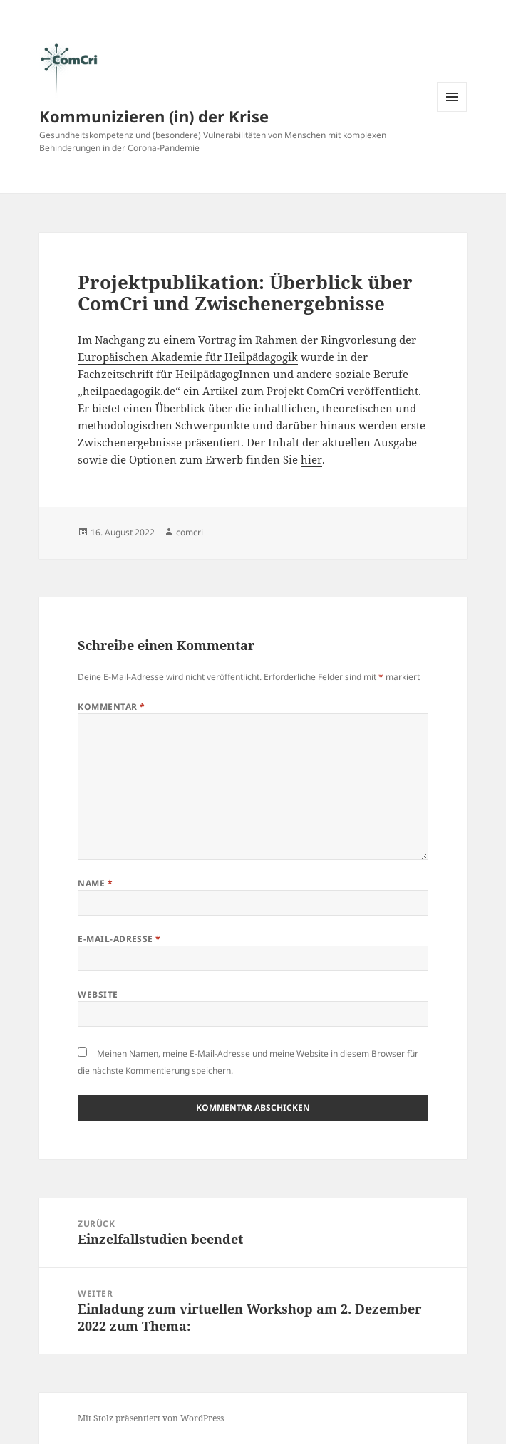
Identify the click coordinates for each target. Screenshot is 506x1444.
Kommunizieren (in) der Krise (154, 116)
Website (98, 994)
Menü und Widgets (452, 111)
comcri (189, 532)
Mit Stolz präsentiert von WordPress (151, 1418)
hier (311, 459)
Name (95, 883)
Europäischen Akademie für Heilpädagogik (188, 357)
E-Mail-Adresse (119, 939)
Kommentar (111, 707)
